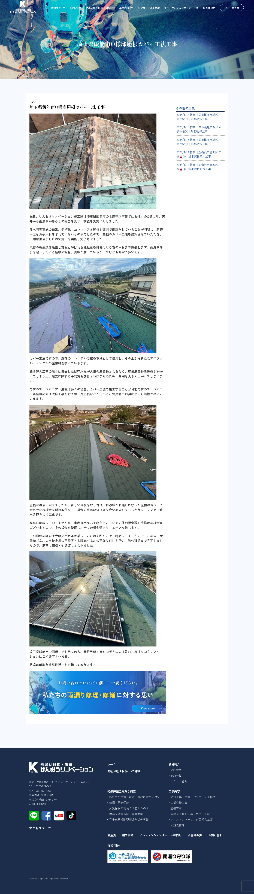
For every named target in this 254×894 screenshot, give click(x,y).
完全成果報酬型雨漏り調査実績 (129, 819)
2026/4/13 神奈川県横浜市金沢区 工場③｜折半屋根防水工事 (199, 167)
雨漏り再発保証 (119, 802)
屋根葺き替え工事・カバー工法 (190, 814)
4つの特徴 (75, 8)
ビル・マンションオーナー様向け (160, 835)
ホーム (111, 764)
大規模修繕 (177, 825)
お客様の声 (209, 8)
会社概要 (176, 770)
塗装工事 (176, 808)
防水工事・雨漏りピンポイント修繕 (193, 797)
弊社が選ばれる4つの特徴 (123, 771)
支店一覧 (176, 775)
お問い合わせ (231, 7)
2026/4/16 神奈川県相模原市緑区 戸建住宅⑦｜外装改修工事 (199, 129)
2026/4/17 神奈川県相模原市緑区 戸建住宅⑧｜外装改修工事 (199, 116)
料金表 (141, 8)
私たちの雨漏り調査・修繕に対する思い (134, 797)
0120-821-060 (43, 786)
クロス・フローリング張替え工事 (191, 819)
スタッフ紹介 (178, 781)
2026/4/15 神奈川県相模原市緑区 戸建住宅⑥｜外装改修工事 (199, 142)
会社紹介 (174, 764)
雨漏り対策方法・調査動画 (126, 814)
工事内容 (174, 791)
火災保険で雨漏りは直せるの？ (129, 808)
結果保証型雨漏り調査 (121, 791)
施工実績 (155, 8)
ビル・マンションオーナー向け (181, 8)
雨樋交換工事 (178, 802)
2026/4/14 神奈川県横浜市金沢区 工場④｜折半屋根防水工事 (199, 154)
